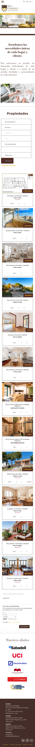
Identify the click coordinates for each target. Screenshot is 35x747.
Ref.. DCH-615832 (7, 574)
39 (25, 349)
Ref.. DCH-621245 (7, 226)
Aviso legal (5, 744)
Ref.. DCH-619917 (7, 504)
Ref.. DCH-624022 (7, 191)
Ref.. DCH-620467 (7, 435)
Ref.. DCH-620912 (7, 296)
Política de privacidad (14, 622)
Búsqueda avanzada (8, 165)
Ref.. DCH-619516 (7, 539)
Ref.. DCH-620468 (7, 400)
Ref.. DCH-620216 (7, 470)
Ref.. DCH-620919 (7, 261)
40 (28, 210)
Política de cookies (27, 744)
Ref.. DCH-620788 (7, 331)
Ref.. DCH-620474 (7, 365)
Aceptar (12, 622)
